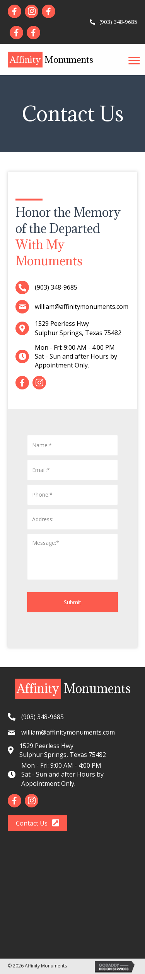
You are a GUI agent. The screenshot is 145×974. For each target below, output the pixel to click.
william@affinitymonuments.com (81, 306)
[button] (134, 60)
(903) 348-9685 (117, 21)
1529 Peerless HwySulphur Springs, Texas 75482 (78, 328)
